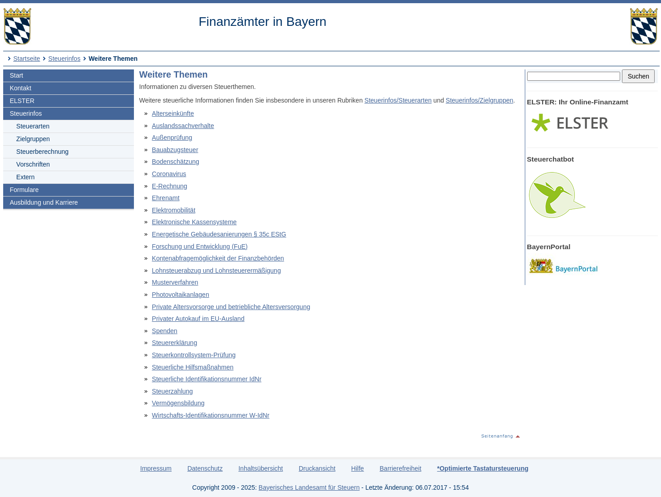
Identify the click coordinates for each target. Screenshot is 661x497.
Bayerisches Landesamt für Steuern (309, 487)
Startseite (26, 58)
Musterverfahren (175, 282)
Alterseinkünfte (173, 113)
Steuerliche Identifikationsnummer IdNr (206, 379)
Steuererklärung (174, 342)
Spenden (165, 331)
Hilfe (357, 468)
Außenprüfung (172, 137)
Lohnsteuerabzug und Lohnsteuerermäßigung (216, 270)
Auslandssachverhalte (183, 125)
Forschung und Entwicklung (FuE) (200, 246)
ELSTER (22, 100)
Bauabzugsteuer (175, 149)
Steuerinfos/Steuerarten (398, 100)
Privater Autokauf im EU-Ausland (198, 318)
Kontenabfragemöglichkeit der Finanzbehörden (218, 258)
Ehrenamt (166, 198)
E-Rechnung (169, 186)
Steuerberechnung (42, 151)
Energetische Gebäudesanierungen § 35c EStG (219, 234)
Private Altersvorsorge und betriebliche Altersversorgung (231, 306)
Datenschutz (205, 468)
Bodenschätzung (175, 161)
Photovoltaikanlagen (180, 294)
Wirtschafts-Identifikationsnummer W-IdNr (211, 415)
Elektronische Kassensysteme (194, 222)
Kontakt (20, 88)
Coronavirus (169, 173)
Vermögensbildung (178, 403)
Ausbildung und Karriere (44, 202)
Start (16, 75)
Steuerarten (32, 126)
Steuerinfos (64, 58)
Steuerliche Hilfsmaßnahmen (193, 367)
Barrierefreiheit (400, 468)
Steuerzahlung (172, 391)
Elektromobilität (174, 210)
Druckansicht (317, 468)
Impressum (156, 468)
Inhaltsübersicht (260, 468)
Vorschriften (33, 164)
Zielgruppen (33, 139)
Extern (25, 177)
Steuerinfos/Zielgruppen (479, 100)
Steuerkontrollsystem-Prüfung (194, 355)
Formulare (24, 189)
